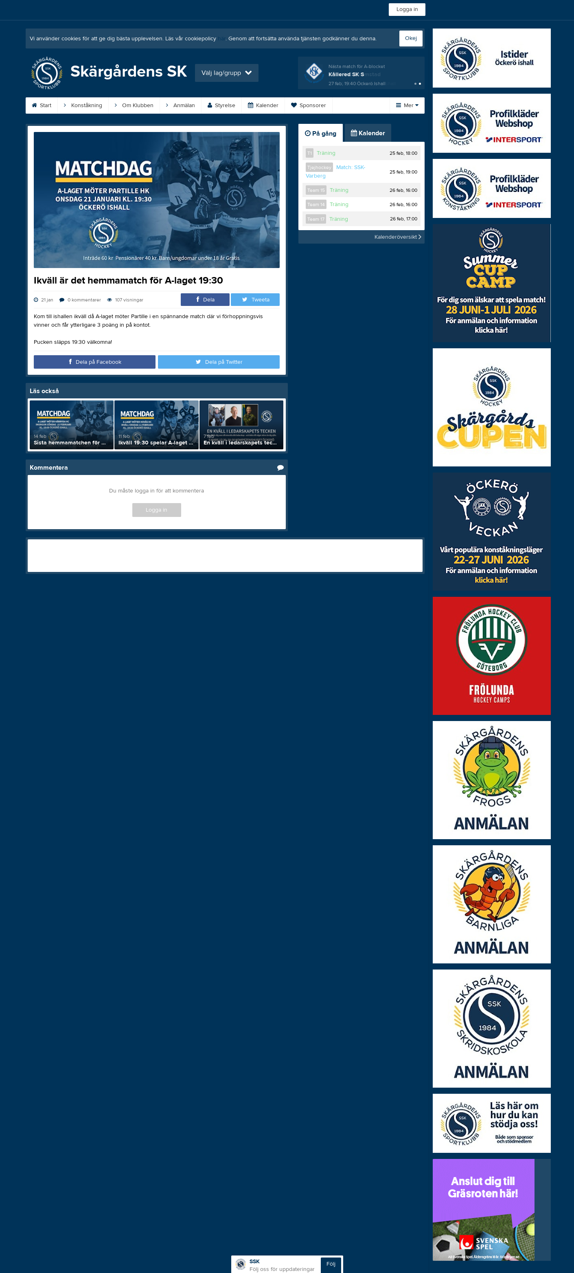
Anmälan (180, 105)
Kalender (263, 105)
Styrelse (221, 105)
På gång (320, 134)
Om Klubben (134, 105)
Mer (407, 105)
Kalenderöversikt (398, 236)
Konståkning (83, 105)
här (222, 38)
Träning (326, 153)
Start (41, 105)
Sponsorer (308, 105)
